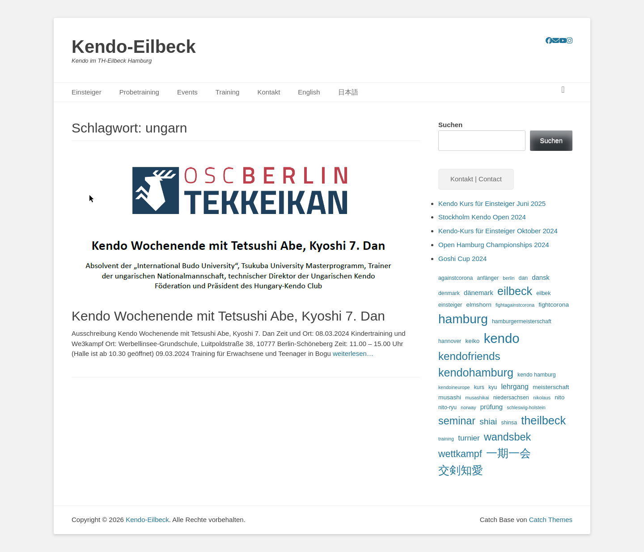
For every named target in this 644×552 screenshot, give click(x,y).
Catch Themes (550, 519)
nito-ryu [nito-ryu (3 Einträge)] (447, 407)
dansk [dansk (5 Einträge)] (541, 277)
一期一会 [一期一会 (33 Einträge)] (508, 453)
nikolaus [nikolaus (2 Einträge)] (542, 397)
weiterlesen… (353, 353)
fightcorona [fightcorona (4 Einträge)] (553, 304)
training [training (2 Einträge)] (446, 438)
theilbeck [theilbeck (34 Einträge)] (543, 420)
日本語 (348, 92)
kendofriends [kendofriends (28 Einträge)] (469, 356)
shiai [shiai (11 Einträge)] (488, 421)
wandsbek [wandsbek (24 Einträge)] (507, 437)
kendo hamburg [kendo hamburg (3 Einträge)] (536, 375)
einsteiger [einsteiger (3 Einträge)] (450, 305)
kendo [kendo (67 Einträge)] (502, 338)
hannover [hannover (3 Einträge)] (449, 341)
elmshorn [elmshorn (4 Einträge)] (478, 304)
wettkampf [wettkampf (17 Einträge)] (460, 454)
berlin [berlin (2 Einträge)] (508, 278)
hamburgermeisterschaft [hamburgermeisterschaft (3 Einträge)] (521, 321)
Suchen (450, 124)
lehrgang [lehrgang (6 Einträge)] (514, 386)
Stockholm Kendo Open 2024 (482, 217)
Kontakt (268, 92)
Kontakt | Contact (476, 179)
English (309, 92)
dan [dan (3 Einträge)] (523, 278)
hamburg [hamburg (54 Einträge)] (463, 319)
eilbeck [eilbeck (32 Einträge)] (514, 291)
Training (228, 92)
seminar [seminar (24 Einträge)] (456, 421)
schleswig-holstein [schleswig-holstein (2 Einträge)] (526, 407)
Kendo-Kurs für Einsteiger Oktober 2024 (498, 231)
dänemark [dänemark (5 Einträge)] (478, 292)
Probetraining (139, 92)
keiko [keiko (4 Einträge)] (473, 341)
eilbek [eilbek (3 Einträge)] (543, 293)
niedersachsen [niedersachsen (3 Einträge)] (511, 397)
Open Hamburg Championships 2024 (493, 244)
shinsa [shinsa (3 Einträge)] (509, 422)
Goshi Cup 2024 (462, 258)
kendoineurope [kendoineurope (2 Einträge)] (454, 387)
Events (187, 92)
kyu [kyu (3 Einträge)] (492, 387)
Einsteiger (87, 92)
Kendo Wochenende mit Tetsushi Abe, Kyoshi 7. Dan (228, 315)
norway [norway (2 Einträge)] (468, 407)
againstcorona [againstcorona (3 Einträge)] (455, 278)
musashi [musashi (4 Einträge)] (449, 397)
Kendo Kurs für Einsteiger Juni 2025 (492, 203)
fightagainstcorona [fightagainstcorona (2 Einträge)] (515, 305)
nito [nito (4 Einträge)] (559, 397)
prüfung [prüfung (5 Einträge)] (491, 407)
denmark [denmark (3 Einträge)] (449, 293)
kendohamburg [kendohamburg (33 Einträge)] (475, 372)
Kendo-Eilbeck (134, 46)
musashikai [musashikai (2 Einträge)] (477, 397)
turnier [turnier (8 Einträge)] (469, 437)
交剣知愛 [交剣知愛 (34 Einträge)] (460, 470)
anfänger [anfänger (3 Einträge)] (488, 278)
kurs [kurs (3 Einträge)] (479, 387)
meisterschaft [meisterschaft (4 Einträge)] (551, 387)
